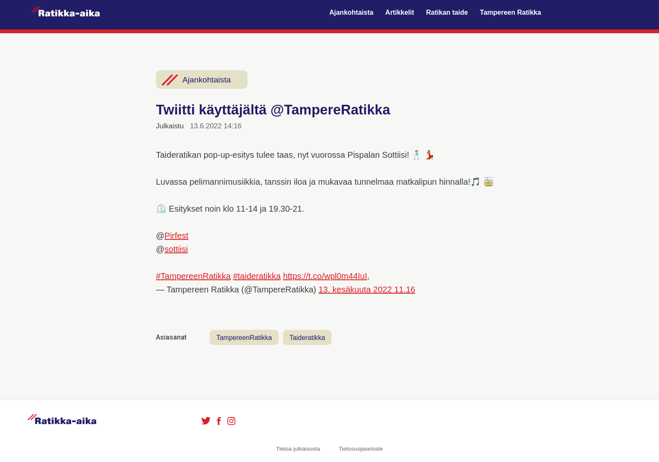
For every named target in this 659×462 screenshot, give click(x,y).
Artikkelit (399, 12)
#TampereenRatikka (193, 276)
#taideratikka (256, 276)
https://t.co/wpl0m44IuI (325, 276)
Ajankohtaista (351, 12)
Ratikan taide (447, 12)
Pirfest (176, 235)
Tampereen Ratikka (510, 12)
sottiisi (176, 249)
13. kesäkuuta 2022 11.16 (367, 289)
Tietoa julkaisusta (298, 449)
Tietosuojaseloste (361, 449)
